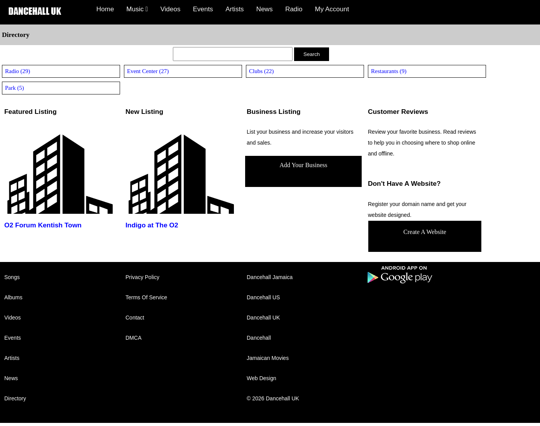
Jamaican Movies (268, 358)
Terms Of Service (146, 297)
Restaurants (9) (388, 71)
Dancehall (259, 338)
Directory (15, 398)
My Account (332, 9)
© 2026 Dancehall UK (273, 398)
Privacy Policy (142, 277)
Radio (293, 9)
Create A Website (424, 232)
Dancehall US (263, 297)
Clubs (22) (261, 71)
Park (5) (14, 88)
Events (203, 9)
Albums (13, 297)
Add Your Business (303, 165)
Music (137, 9)
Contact (134, 317)
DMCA (133, 338)
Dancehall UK (263, 317)
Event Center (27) (148, 71)
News (264, 9)
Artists (234, 9)
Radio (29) (17, 71)
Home (105, 9)
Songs (12, 277)
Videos (170, 9)
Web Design (261, 378)
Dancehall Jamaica (270, 277)
